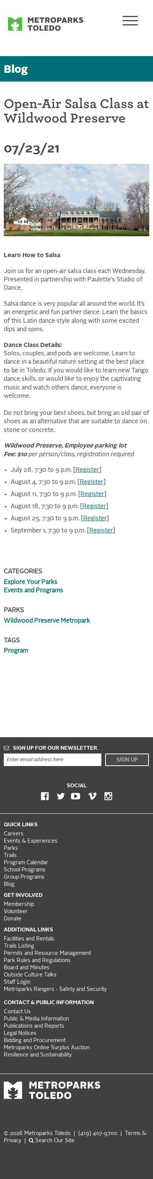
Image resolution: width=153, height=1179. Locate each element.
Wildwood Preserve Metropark (47, 621)
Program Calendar (26, 862)
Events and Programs (33, 591)
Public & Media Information (36, 1019)
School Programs (25, 870)
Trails (10, 855)
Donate (12, 919)
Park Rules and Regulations (37, 960)
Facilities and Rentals (29, 939)
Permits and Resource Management (47, 953)
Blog (16, 69)
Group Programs (24, 877)
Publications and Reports (34, 1026)
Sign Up (127, 760)
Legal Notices (20, 1033)
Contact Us (17, 1011)
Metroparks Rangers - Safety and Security (55, 989)
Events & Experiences (30, 841)
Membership (20, 904)
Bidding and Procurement (35, 1040)
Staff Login (17, 982)
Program (16, 651)
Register (87, 470)
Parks (11, 848)
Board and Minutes (26, 967)
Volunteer (16, 911)
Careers (14, 834)
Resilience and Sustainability (38, 1055)
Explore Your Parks (30, 582)
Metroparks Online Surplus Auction (47, 1048)
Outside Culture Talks (30, 975)
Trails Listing (19, 946)
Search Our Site (51, 1140)
